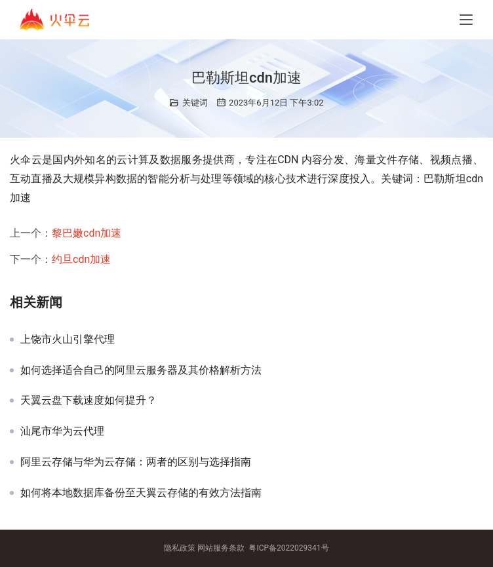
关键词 (195, 103)
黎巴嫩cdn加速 (86, 233)
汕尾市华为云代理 (62, 431)
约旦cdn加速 (81, 259)
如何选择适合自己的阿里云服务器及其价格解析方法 (141, 370)
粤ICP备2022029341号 (288, 548)
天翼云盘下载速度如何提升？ (88, 400)
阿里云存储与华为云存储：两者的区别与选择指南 (135, 462)
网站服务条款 (221, 548)
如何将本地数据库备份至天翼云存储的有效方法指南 (141, 493)
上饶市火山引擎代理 (67, 339)
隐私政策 (179, 548)
